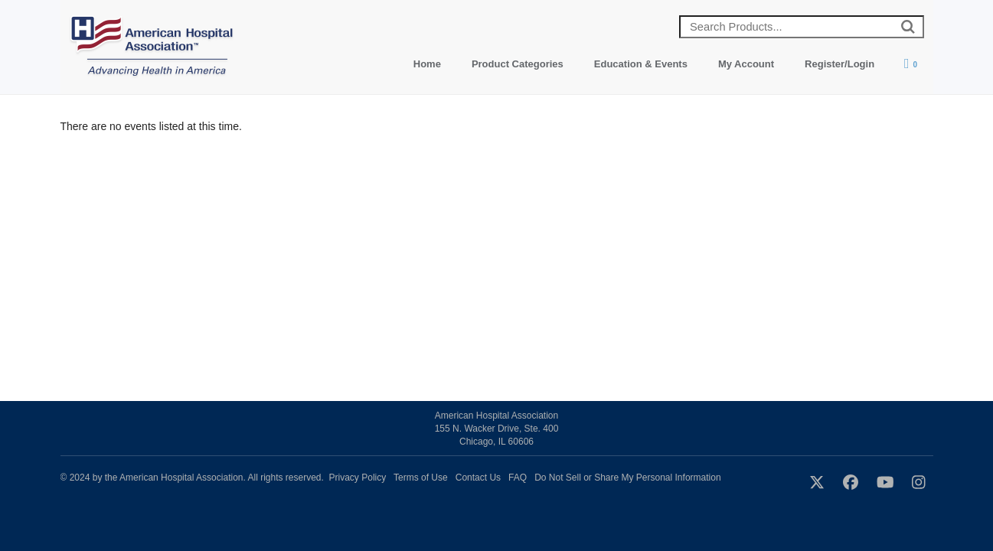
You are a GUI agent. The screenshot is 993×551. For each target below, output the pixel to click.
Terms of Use (421, 477)
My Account (746, 64)
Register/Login (839, 64)
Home (427, 64)
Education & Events (641, 64)
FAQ (517, 477)
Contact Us (478, 477)
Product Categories (517, 64)
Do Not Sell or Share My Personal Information (627, 477)
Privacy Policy (358, 477)
